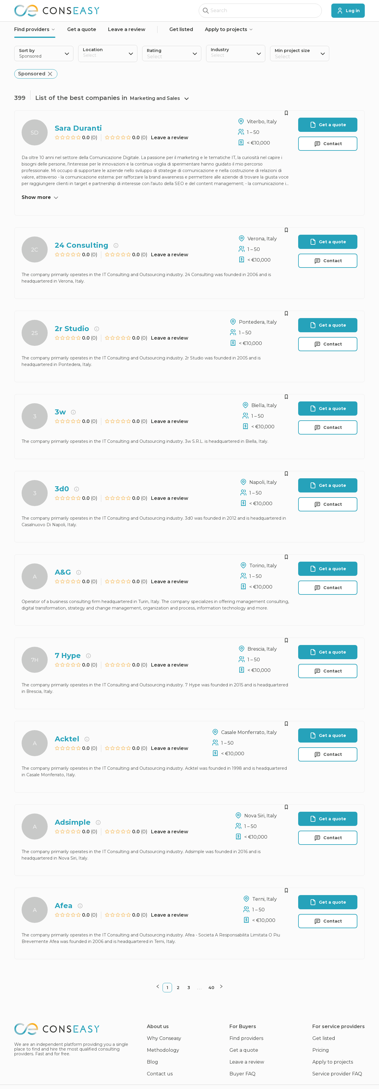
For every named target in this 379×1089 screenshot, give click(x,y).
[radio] (57, 137)
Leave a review (126, 29)
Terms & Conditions (164, 1080)
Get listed (181, 29)
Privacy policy (120, 1080)
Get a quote (81, 29)
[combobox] (83, 57)
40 (211, 975)
